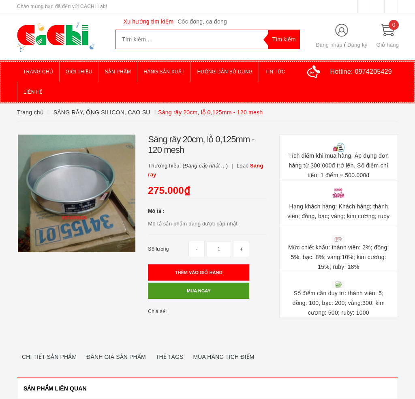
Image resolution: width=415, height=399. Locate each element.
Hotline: (361, 71)
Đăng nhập (329, 45)
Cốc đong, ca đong (202, 21)
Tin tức (275, 72)
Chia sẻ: (157, 311)
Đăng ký (357, 45)
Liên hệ (33, 92)
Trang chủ (38, 72)
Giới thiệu (79, 72)
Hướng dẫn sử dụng (224, 72)
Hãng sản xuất (163, 72)
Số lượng (158, 249)
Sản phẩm (118, 72)
